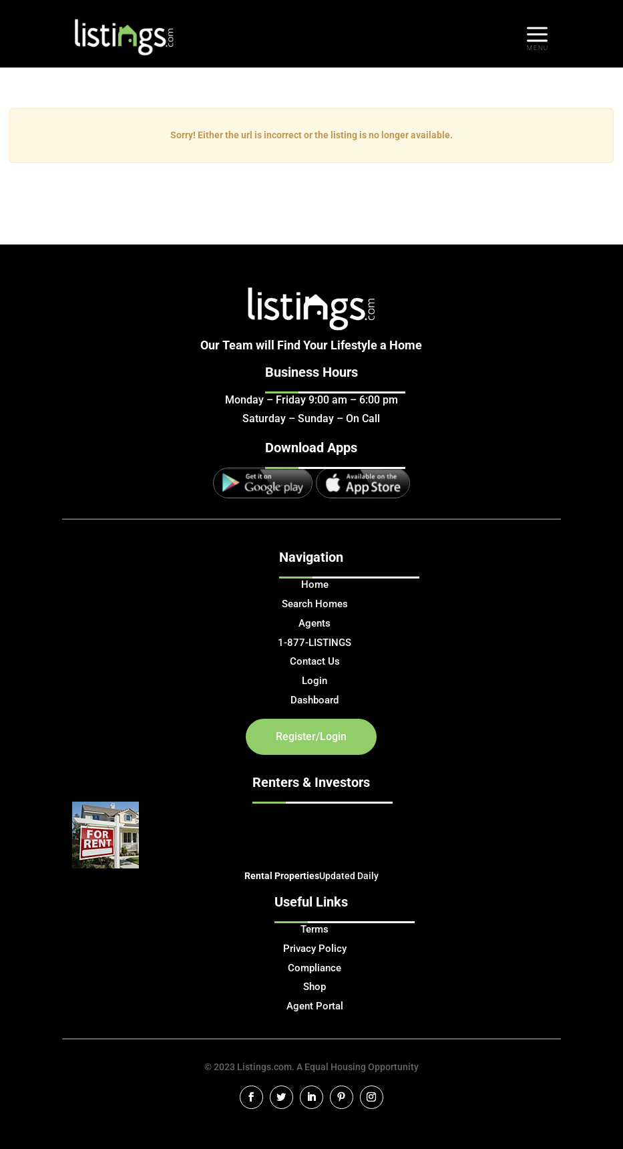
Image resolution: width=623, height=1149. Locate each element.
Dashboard (314, 700)
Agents (314, 623)
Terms (314, 929)
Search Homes (315, 604)
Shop (314, 987)
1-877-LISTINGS (314, 643)
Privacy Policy (315, 949)
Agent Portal (314, 1006)
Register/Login (311, 736)
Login (314, 681)
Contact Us (315, 661)
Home (315, 585)
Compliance (314, 968)
